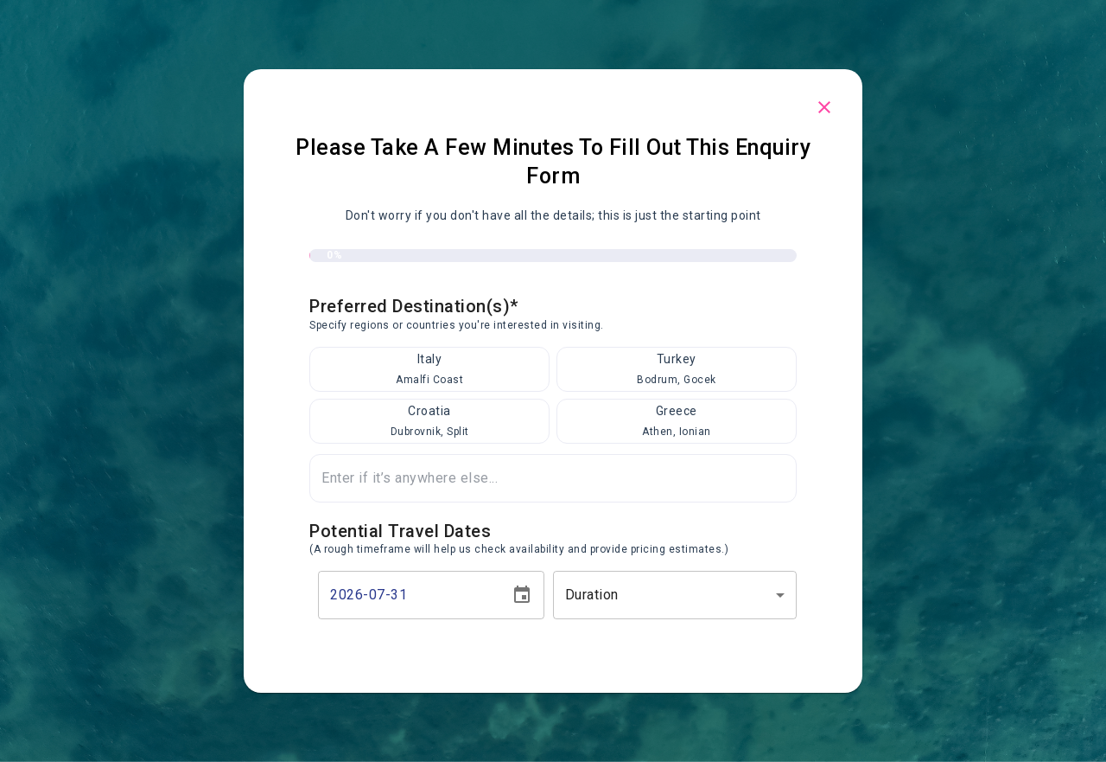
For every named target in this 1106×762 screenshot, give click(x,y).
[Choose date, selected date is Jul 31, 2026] (522, 595)
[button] (675, 595)
